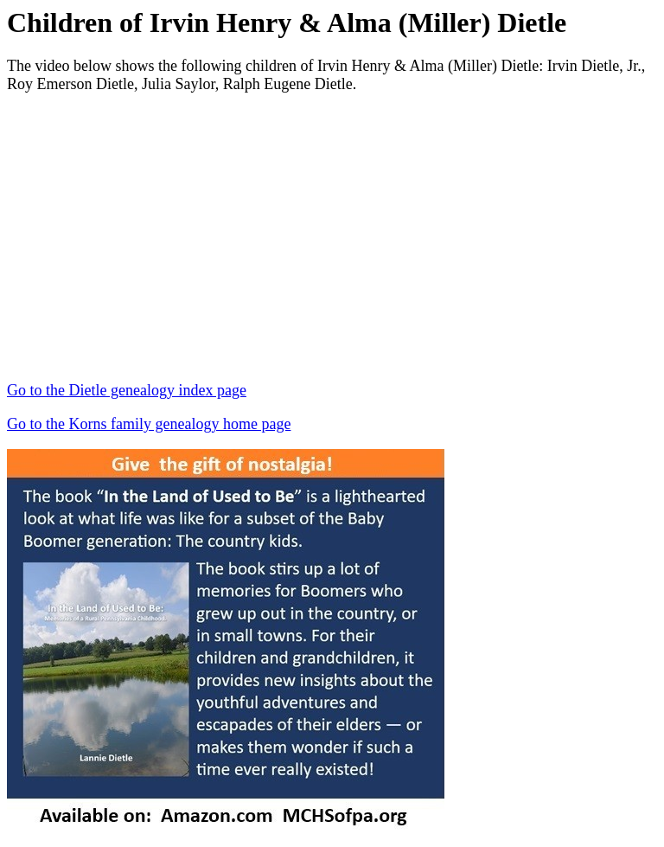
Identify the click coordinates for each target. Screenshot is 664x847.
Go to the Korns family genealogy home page (148, 424)
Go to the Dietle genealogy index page (126, 390)
